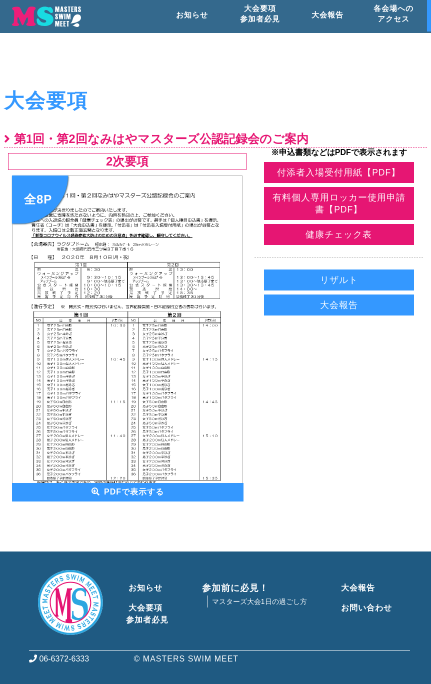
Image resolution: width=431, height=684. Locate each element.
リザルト (339, 280)
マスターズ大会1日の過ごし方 (259, 602)
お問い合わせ (365, 608)
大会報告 (339, 305)
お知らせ (144, 588)
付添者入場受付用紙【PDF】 (338, 173)
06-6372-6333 (59, 658)
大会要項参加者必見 (147, 614)
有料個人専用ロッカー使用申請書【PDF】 (338, 203)
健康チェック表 (339, 235)
